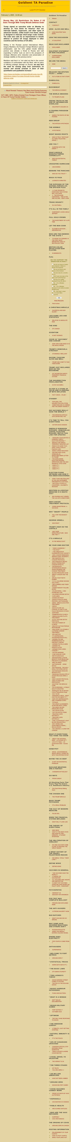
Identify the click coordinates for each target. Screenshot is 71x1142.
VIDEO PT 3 (55, 469)
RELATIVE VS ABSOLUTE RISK (60, 321)
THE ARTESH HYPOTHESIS (60, 123)
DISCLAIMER (56, 47)
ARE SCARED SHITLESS (59, 1108)
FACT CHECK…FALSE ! (59, 395)
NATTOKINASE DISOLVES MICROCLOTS (60, 671)
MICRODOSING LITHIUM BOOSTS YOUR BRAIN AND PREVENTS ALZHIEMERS (60, 659)
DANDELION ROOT (58, 598)
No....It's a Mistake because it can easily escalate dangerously (60, 288)
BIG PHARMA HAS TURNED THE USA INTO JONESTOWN (60, 497)
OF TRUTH (55, 1068)
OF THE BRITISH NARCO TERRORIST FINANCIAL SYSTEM (59, 375)
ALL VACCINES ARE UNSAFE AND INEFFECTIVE (61, 880)
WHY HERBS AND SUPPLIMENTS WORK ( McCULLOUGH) (59, 725)
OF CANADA (56, 328)
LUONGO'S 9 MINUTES (59, 180)
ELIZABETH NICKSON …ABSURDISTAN (59, 229)
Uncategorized (24, 83)
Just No (56, 294)
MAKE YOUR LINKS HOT (59, 1137)
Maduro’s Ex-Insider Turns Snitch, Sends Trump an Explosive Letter (59, 447)
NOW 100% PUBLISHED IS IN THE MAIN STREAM (61, 344)
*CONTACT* (55, 25)
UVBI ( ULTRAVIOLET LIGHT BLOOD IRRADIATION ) (60, 721)
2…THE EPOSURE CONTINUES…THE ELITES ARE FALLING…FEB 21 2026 (60, 197)
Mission (54, 18)
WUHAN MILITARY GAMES (60, 1085)
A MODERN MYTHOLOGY (60, 772)
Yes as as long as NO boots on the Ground (59, 270)
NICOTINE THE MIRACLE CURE (59, 684)
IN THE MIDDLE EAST (58, 541)
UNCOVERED (56, 167)
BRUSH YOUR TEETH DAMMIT (58, 578)
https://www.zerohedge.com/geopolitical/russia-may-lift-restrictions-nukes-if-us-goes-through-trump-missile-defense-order (23, 76)
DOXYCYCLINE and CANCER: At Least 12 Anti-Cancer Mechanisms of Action (60, 609)
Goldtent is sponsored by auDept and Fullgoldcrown (24, 98)
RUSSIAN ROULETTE (58, 929)
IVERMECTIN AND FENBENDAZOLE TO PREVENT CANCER (58, 641)
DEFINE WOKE (56, 866)
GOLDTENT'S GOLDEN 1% (60, 107)
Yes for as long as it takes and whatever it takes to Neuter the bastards (60, 266)
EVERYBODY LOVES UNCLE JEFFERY (60, 212)
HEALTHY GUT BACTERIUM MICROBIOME (60, 626)
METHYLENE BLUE (58, 656)
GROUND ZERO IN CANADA (60, 1125)
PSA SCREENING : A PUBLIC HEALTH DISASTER (60, 688)
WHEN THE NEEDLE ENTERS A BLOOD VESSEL (60, 932)
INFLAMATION (56, 634)
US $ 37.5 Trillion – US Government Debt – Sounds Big (60, 743)
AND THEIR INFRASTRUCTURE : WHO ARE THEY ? (60, 533)
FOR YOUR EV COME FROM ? (60, 942)
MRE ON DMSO (57, 662)
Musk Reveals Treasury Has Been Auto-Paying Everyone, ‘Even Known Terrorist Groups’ (26, 91)
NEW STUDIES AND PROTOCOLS (58, 681)
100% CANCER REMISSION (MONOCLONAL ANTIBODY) (60, 555)
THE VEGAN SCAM (58, 710)
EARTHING (55, 612)
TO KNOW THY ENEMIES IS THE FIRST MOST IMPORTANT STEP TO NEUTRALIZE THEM (60, 241)
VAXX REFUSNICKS (58, 1119)
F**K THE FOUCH (57, 1038)
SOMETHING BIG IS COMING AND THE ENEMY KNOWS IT (61, 405)
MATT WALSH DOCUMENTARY (57, 1000)
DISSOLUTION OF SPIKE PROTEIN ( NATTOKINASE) (60, 600)
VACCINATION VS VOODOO (60, 1102)
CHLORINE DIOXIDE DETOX (60, 594)
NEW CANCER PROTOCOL (60, 679)
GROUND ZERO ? (57, 958)
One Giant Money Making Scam (59, 789)
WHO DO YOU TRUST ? (59, 173)
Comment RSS (7, 85)
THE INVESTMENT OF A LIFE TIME (61, 221)
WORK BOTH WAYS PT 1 (59, 965)
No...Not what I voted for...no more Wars (59, 292)
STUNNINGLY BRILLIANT (59, 353)
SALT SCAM (55, 694)
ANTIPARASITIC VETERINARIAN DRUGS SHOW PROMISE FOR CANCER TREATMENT (59, 569)
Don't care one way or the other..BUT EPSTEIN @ (60, 276)
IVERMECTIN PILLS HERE (60, 644)
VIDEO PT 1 (55, 465)
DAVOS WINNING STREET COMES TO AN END (60, 980)
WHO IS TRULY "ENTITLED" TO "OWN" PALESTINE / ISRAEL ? (60, 138)
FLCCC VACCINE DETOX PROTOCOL (59, 620)
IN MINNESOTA (56, 253)
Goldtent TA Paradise (35, 2)
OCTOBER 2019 (57, 1011)
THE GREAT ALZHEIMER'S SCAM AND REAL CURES (60, 704)
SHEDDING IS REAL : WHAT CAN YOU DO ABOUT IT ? (60, 696)
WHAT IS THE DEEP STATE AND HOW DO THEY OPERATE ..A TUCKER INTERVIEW (60, 834)
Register (42, 10)
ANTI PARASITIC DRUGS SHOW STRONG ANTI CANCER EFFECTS (59, 563)
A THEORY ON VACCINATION (56, 877)
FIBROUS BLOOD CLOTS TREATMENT (59, 617)
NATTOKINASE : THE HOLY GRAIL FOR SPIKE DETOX (60, 668)
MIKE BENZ (55, 830)
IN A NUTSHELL (57, 205)
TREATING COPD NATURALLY (57, 714)
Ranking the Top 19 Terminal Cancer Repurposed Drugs (60, 691)
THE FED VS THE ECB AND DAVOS (60, 984)
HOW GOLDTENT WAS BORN (59, 32)
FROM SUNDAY (57, 778)
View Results (59, 300)
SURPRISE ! (56, 1117)
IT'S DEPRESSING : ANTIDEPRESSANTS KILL (59, 636)
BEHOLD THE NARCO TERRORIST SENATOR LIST (60, 443)
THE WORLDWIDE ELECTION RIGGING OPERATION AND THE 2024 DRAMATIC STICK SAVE (60, 461)
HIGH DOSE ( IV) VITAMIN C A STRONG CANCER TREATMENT (60, 631)
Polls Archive (56, 303)
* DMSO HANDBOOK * (58, 548)
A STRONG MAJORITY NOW (60, 911)
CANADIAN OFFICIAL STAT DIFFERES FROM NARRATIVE (60, 1048)
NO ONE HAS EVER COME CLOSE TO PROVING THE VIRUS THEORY (60, 846)
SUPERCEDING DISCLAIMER (57, 56)
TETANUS (55, 702)
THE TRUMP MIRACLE (59, 797)
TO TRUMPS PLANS (58, 97)
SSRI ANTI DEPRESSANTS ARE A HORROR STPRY (60, 699)
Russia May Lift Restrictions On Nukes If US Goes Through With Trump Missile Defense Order (24, 22)
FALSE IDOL (56, 813)
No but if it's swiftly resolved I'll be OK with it (59, 280)
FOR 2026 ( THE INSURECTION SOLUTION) (60, 402)
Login (32, 10)
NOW (53, 64)
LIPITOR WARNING (58, 652)
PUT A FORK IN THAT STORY (61, 76)
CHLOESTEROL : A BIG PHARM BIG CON (59, 591)
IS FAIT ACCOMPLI (57, 385)
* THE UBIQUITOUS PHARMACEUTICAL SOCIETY (61, 552)
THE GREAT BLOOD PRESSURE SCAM (58, 708)
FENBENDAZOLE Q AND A (60, 614)
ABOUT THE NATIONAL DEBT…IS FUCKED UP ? (59, 739)
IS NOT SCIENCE (57, 335)
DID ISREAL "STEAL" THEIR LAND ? (60, 858)
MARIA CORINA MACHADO (60, 451)
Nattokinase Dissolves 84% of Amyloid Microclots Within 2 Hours (60, 675)
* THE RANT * (56, 550)
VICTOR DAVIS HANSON (59, 425)
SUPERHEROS (56, 949)
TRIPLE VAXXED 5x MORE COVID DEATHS (60, 1052)
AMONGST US (56, 893)
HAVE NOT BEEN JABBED (60, 1078)
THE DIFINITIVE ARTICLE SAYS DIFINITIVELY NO (59, 415)
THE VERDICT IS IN (58, 1061)
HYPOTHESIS (56, 130)
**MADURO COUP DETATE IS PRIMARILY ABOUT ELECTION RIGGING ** (61, 439)
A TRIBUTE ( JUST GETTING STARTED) (60, 1029)
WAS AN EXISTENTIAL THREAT (59, 159)
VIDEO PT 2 (55, 467)
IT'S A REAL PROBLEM (59, 805)
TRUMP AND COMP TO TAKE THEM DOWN (61, 362)
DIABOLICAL (56, 83)
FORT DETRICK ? (57, 1010)
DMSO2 (54, 606)
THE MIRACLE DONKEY (59, 90)
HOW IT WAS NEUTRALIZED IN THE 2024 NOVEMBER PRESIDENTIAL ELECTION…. (61, 480)
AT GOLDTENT (56, 40)
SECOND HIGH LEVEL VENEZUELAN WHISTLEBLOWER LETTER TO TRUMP (60, 455)
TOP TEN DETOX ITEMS (59, 712)
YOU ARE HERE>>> (58, 1070)
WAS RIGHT (55, 523)
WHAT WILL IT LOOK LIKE (60, 822)
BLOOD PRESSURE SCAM (60, 573)
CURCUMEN (56, 596)
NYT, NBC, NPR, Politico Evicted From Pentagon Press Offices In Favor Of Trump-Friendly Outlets (23, 96)
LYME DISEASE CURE (59, 654)
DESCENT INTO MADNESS (60, 894)
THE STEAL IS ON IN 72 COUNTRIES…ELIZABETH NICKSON (60, 485)
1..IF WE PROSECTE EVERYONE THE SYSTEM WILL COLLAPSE (60, 192)
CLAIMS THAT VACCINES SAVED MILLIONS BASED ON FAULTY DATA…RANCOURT (60, 884)
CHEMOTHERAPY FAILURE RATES (60, 588)
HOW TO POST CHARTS (59, 1135)
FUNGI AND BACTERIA (59, 993)
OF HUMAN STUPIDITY (59, 971)
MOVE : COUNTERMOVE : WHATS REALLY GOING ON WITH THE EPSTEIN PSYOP (60, 753)
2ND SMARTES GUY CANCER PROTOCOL (58, 559)
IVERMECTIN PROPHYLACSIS (57, 646)
